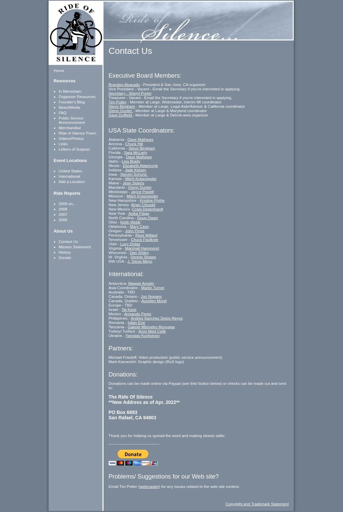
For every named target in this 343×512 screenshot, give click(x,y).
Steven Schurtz (134, 174)
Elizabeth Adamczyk (140, 165)
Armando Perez (137, 314)
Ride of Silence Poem (77, 133)
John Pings (134, 231)
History (65, 252)
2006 (63, 220)
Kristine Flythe (152, 200)
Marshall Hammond (142, 248)
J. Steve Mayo (140, 261)
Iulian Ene (136, 322)
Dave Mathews (140, 139)
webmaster (149, 486)
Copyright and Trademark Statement (257, 504)
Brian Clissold (143, 204)
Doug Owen (147, 218)
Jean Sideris (133, 183)
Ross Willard (146, 235)
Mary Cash (139, 226)
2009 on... (67, 203)
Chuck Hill (134, 144)
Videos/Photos (71, 138)
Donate (65, 257)
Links (63, 144)
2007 (63, 214)
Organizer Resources (77, 96)
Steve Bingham (122, 106)
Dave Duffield (121, 115)
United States (70, 171)
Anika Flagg (138, 213)
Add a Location (72, 181)
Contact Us (68, 241)
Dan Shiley (139, 252)
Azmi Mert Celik (152, 331)
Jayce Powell (142, 191)
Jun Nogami (151, 296)
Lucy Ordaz (130, 244)
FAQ (62, 112)
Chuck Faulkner (144, 239)
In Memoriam (70, 91)
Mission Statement (75, 247)
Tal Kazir (129, 309)
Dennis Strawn (143, 257)
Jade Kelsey (135, 170)
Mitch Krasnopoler (140, 178)
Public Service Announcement (72, 120)
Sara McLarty (135, 152)
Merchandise (70, 127)
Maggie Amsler (141, 283)
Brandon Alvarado (124, 84)
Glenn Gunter (121, 110)
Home (59, 70)
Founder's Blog (72, 102)
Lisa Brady (131, 161)
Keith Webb (130, 222)
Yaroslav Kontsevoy (142, 335)
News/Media (69, 107)
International (69, 176)
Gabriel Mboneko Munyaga (151, 327)
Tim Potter (117, 102)
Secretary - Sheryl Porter (130, 93)
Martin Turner (152, 287)
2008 (63, 209)
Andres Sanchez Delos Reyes (157, 318)
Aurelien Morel (153, 300)
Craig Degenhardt (147, 209)
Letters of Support (74, 149)
